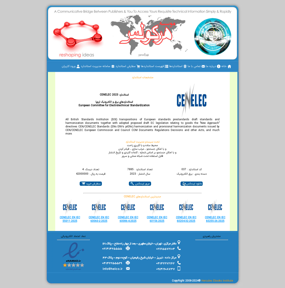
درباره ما (213, 66)
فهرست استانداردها (154, 66)
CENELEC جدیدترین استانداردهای (142, 197)
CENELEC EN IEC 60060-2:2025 (99, 219)
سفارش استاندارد (128, 66)
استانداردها (178, 66)
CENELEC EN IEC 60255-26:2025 (215, 219)
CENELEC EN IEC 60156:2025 (157, 219)
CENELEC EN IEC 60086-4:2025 (128, 219)
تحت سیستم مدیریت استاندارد (142, 142)
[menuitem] (226, 66)
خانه (226, 66)
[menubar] (146, 66)
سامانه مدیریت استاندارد (98, 66)
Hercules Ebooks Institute (217, 281)
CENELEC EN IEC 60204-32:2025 (186, 219)
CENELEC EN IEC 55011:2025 (70, 219)
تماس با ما (196, 66)
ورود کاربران (71, 66)
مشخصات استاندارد (142, 78)
